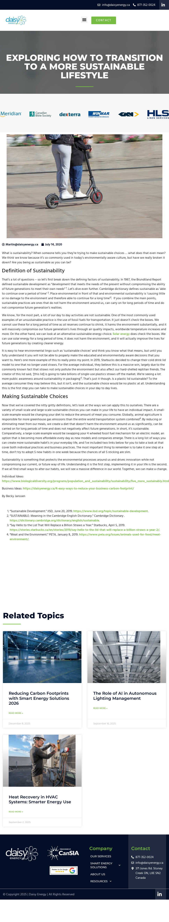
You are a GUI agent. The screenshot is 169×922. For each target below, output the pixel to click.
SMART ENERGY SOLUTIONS (105, 865)
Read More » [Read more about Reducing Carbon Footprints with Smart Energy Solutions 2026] (16, 713)
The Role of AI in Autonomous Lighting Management (125, 696)
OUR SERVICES (100, 856)
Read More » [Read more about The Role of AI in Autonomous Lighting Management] (100, 708)
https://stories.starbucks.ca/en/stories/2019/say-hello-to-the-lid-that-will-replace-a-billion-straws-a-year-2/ (84, 530)
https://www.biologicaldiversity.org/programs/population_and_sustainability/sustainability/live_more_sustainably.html (85, 481)
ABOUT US (97, 874)
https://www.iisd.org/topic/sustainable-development (110, 511)
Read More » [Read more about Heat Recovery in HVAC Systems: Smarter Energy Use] (16, 811)
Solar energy (121, 334)
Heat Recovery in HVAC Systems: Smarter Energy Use (40, 799)
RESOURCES (101, 881)
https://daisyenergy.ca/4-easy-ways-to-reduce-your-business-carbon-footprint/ (78, 488)
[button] (84, 20)
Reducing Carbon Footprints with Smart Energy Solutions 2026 (39, 698)
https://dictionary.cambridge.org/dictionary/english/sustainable (54, 520)
